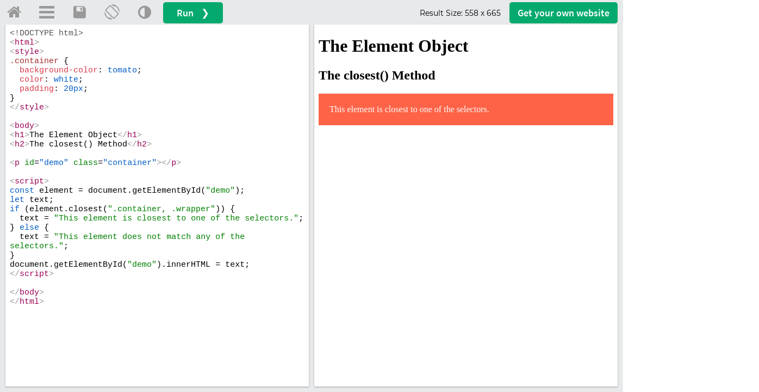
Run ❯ (193, 13)
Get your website (563, 13)
